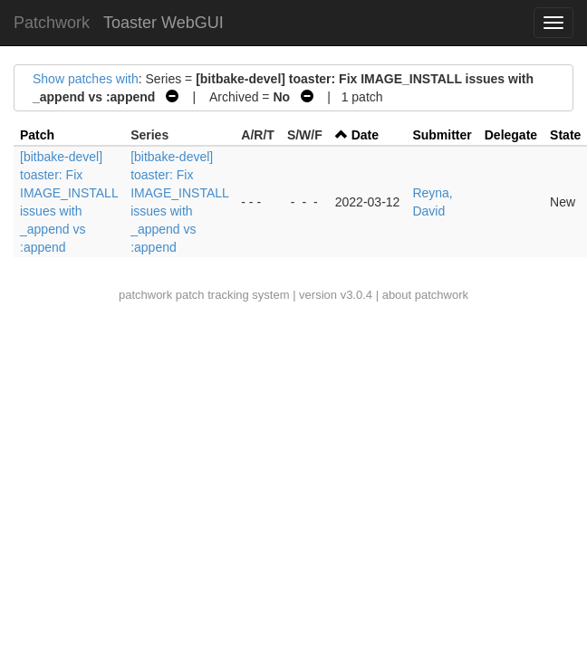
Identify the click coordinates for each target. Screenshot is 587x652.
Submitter (441, 135)
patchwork (145, 295)
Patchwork (52, 23)
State (565, 135)
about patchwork (425, 295)
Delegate (511, 135)
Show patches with (86, 79)
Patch (37, 135)
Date (365, 135)
